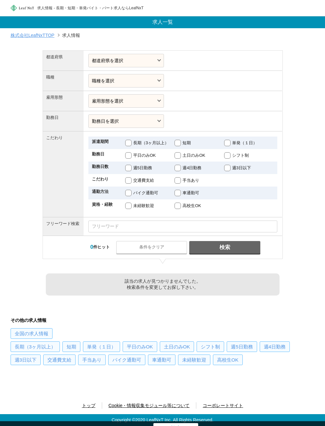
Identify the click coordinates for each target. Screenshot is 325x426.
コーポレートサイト (223, 405)
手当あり (191, 180)
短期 (187, 142)
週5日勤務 (142, 167)
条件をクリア (152, 247)
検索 (224, 247)
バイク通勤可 (145, 192)
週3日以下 (241, 167)
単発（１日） (244, 142)
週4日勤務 (192, 167)
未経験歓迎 (143, 205)
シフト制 (240, 155)
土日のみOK (194, 155)
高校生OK (192, 205)
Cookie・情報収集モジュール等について (149, 405)
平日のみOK (144, 155)
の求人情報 (31, 333)
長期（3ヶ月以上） (151, 142)
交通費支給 (143, 180)
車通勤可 (191, 192)
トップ (88, 405)
